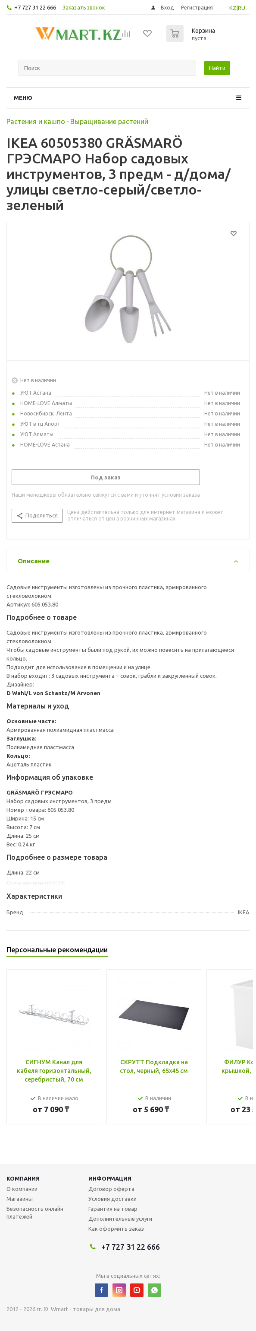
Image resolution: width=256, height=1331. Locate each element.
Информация (109, 1178)
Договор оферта (111, 1189)
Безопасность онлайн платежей (34, 1212)
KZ (233, 8)
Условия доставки (112, 1199)
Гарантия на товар (112, 1209)
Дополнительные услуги (120, 1219)
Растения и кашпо (35, 121)
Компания (23, 1178)
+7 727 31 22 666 (35, 7)
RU (241, 8)
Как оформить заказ (116, 1229)
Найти (217, 68)
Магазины (19, 1199)
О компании (21, 1189)
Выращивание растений (109, 121)
